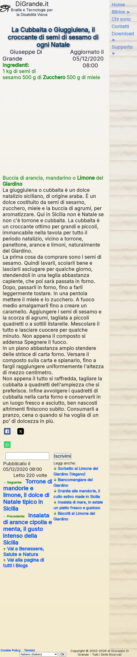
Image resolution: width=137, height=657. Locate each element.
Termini (29, 650)
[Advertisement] (53, 127)
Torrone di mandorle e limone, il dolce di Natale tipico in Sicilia (27, 495)
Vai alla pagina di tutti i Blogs (23, 562)
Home (118, 4)
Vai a (23, 551)
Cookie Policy (10, 650)
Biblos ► (121, 12)
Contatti (120, 26)
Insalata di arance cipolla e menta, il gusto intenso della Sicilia (27, 529)
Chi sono (121, 19)
